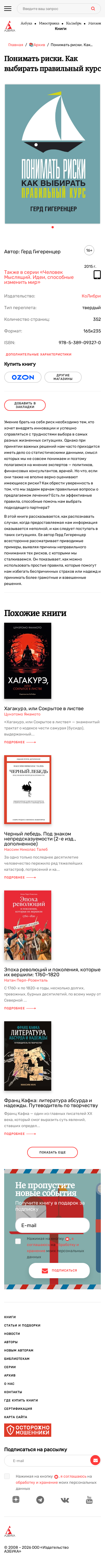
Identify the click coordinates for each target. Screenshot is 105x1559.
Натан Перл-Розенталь (26, 980)
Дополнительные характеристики (38, 354)
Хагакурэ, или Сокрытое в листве (44, 708)
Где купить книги (21, 1400)
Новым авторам (19, 1350)
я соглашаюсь (73, 1476)
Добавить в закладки (25, 405)
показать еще (52, 1152)
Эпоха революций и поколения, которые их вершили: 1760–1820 (52, 972)
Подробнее (20, 742)
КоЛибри (73, 24)
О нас (9, 1384)
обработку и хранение (37, 1482)
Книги (60, 29)
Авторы (11, 1342)
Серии (10, 1367)
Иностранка (49, 24)
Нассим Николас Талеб (26, 849)
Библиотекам (17, 1359)
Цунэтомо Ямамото (22, 714)
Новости (12, 1334)
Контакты (13, 1392)
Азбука (26, 24)
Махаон (94, 24)
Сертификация (18, 1409)
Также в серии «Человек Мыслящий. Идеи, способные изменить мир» (39, 277)
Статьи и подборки (22, 1325)
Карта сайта (15, 1417)
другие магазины (63, 377)
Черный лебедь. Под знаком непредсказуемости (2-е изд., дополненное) (40, 838)
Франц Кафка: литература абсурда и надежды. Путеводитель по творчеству (51, 1103)
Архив (10, 1375)
